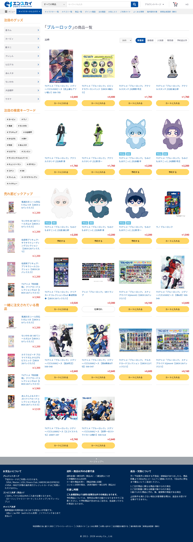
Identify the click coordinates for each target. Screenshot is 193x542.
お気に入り (112, 11)
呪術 (10, 145)
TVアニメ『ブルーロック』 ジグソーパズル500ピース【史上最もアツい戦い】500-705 (61, 89)
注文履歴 (101, 11)
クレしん (12, 177)
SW (23, 170)
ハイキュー (13, 183)
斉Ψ (24, 138)
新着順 (140, 40)
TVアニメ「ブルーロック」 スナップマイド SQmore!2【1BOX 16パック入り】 (135, 295)
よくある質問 (138, 11)
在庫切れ (98, 309)
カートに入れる (61, 103)
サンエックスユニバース (18, 158)
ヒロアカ (12, 151)
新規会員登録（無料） (169, 11)
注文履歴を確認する (120, 526)
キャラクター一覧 (52, 11)
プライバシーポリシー (64, 526)
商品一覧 (78, 11)
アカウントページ (153, 4)
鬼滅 (10, 125)
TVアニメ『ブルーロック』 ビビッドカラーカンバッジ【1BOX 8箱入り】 (97, 89)
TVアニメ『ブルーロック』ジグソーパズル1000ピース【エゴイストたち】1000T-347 (61, 431)
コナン (11, 170)
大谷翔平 (28, 132)
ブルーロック (59, 27)
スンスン (26, 151)
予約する (135, 172)
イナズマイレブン (30, 177)
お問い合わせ (105, 526)
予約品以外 (182, 40)
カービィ (12, 119)
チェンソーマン (15, 164)
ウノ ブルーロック (164, 226)
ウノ (25, 119)
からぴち (12, 138)
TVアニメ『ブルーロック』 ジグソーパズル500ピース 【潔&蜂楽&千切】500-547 (97, 363)
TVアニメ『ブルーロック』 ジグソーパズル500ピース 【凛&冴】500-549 (172, 295)
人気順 (160, 40)
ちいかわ (23, 125)
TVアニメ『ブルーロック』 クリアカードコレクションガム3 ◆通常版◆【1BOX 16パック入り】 (61, 295)
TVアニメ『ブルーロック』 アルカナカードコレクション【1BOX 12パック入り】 (135, 363)
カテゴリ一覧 (67, 11)
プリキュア (13, 132)
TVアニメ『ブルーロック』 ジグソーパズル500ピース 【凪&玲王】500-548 (60, 363)
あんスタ (23, 145)
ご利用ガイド (125, 11)
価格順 (150, 40)
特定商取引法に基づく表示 (43, 526)
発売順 (170, 40)
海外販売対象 (152, 11)
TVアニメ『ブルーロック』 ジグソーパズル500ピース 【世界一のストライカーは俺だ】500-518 (98, 431)
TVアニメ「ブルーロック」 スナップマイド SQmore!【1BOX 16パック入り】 (172, 363)
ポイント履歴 (90, 11)
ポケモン (32, 164)
